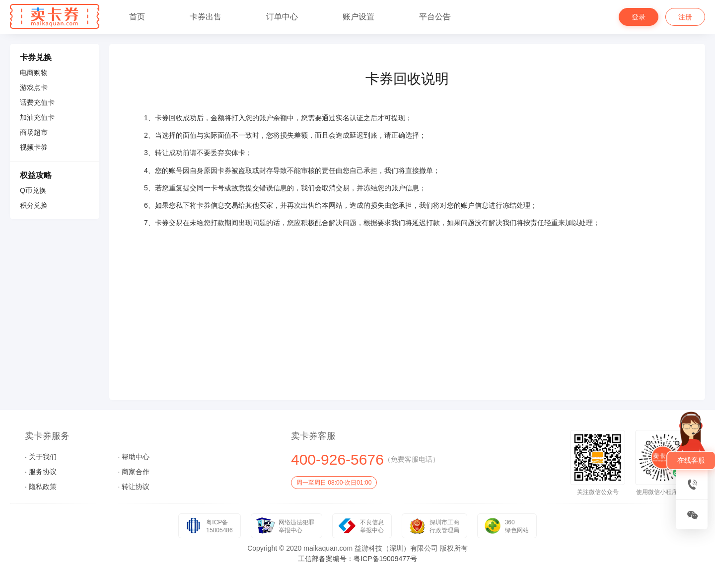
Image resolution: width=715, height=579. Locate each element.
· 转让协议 (134, 487)
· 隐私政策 (41, 487)
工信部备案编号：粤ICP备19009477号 (357, 559)
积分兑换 (34, 205)
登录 (638, 17)
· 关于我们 (41, 457)
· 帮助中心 (134, 457)
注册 (685, 17)
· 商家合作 (134, 472)
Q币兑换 (33, 190)
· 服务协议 (41, 472)
